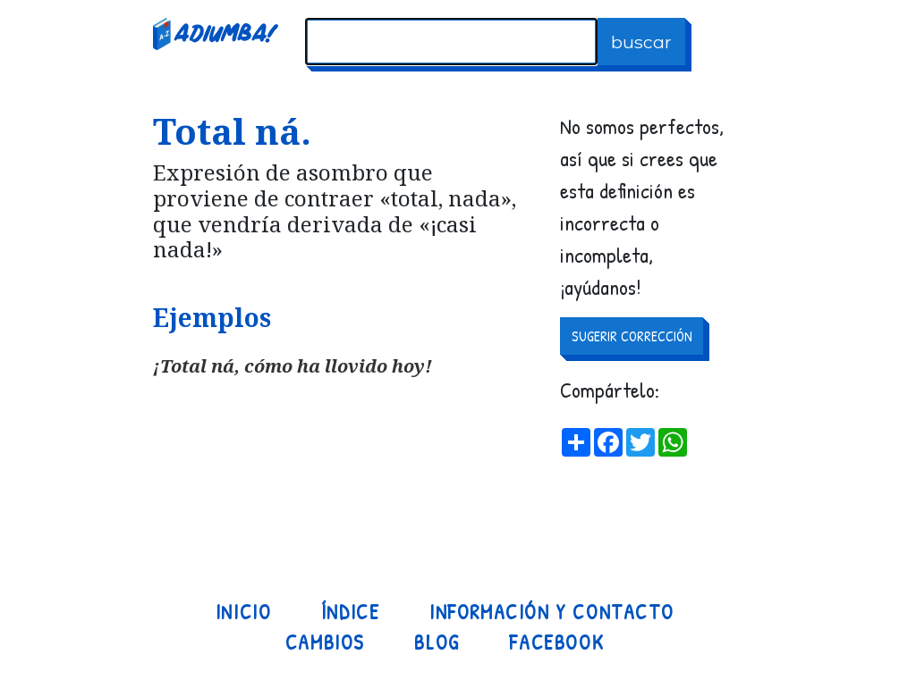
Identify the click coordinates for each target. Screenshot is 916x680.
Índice (350, 612)
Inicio (244, 612)
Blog (436, 642)
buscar (641, 42)
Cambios (325, 642)
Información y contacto (551, 612)
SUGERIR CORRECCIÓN (632, 336)
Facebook (556, 642)
